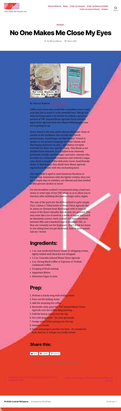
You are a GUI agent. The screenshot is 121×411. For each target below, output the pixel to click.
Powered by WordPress (42, 405)
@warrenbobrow (60, 107)
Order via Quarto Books (90, 11)
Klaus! (65, 8)
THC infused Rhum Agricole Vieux (68, 365)
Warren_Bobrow (55, 44)
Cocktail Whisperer (20, 405)
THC (53, 365)
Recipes (60, 28)
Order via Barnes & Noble (97, 8)
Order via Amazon (77, 8)
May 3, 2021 (72, 44)
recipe (47, 365)
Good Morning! (38, 365)
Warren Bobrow (54, 8)
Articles (104, 11)
